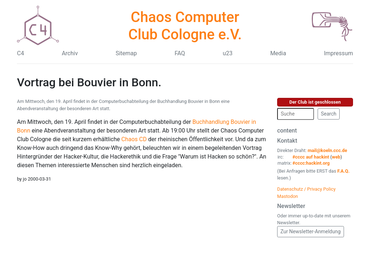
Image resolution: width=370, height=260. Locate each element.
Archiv (70, 53)
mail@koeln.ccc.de (327, 150)
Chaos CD (134, 139)
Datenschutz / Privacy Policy (306, 189)
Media (278, 53)
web (336, 157)
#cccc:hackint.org (311, 163)
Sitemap (126, 53)
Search (328, 114)
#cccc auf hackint (310, 157)
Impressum (338, 53)
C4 (20, 53)
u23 (228, 53)
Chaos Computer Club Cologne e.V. (185, 26)
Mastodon (287, 196)
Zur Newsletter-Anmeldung (310, 231)
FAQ (180, 53)
